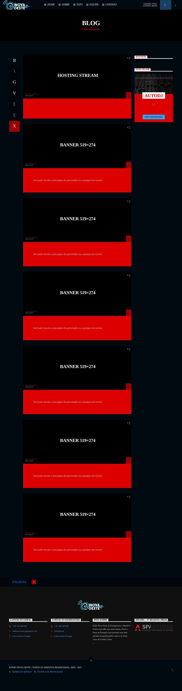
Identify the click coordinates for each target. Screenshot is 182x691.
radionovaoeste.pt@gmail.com (25, 643)
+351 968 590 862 (61, 638)
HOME (51, 4)
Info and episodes (154, 129)
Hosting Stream (77, 87)
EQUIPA (93, 4)
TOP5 (79, 4)
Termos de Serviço (22, 684)
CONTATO (111, 4)
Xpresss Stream (31, 106)
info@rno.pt (59, 643)
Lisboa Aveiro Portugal (21, 648)
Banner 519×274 (77, 156)
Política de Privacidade (50, 684)
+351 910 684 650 (19, 638)
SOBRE (66, 4)
